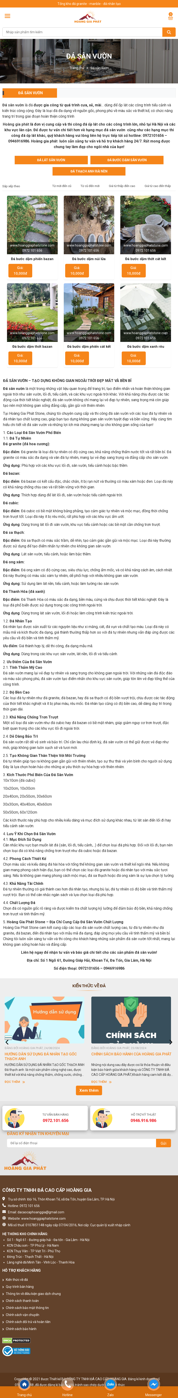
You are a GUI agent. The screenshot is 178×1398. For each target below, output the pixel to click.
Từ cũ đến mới (90, 186)
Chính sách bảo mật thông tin (25, 1308)
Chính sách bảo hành (19, 1329)
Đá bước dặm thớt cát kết (145, 259)
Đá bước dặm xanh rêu (145, 346)
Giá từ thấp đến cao (122, 186)
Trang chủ (76, 68)
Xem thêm (89, 1090)
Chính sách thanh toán (20, 1301)
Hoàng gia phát (16, 124)
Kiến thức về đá (15, 1280)
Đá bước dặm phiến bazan (32, 259)
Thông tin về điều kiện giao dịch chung (31, 1294)
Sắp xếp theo (11, 186)
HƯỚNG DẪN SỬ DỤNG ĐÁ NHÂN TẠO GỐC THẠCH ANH (41, 1056)
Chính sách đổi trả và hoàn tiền (26, 1322)
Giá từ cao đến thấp (158, 186)
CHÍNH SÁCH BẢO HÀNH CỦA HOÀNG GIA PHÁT (131, 1054)
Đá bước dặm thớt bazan (32, 346)
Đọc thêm (15, 1082)
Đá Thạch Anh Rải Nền (89, 171)
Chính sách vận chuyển (20, 1315)
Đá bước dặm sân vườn (127, 160)
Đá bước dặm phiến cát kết (89, 346)
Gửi (163, 1143)
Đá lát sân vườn (51, 160)
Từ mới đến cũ (61, 186)
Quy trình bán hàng (18, 1287)
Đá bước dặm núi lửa (89, 259)
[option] (45, 1040)
